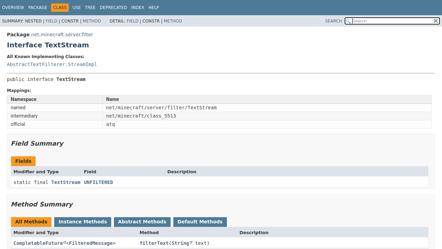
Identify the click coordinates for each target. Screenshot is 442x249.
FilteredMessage (91, 243)
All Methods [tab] (31, 221)
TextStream (65, 182)
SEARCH (333, 21)
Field (51, 21)
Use (77, 7)
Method (92, 21)
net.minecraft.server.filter (62, 34)
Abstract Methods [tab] (142, 221)
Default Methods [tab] (200, 221)
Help (153, 7)
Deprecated (113, 7)
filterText (154, 243)
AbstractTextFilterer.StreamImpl (52, 64)
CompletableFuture (38, 243)
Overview (13, 7)
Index (137, 7)
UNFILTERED (98, 182)
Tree (90, 7)
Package (37, 7)
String (180, 243)
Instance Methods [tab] (82, 221)
